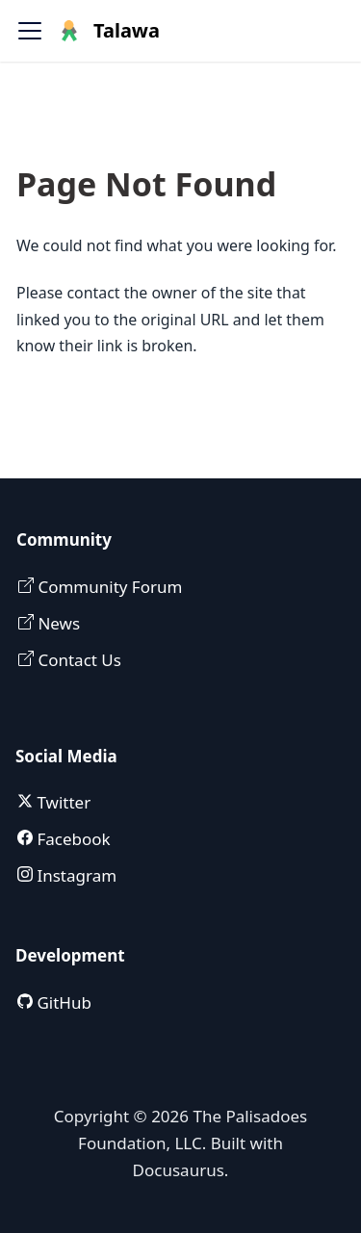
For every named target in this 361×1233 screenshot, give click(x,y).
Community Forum (108, 587)
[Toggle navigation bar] (29, 30)
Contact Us (77, 660)
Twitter (61, 802)
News (57, 623)
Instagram (74, 875)
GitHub (62, 1002)
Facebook (72, 839)
